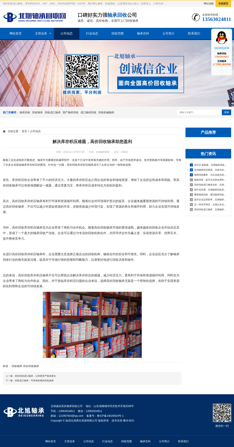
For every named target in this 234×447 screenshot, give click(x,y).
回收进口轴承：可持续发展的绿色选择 (34, 380)
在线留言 (223, 3)
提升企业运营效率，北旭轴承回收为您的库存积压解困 (208, 199)
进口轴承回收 (88, 112)
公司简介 (168, 33)
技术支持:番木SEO (123, 420)
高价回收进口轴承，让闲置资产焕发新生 (35, 376)
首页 (24, 131)
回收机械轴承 (106, 112)
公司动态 (66, 33)
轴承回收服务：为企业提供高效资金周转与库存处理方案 (208, 174)
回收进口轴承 (53, 112)
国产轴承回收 (71, 112)
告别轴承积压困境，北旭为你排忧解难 (208, 169)
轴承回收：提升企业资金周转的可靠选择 (208, 179)
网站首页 (16, 33)
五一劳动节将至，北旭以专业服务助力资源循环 (208, 204)
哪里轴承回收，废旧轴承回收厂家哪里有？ (208, 194)
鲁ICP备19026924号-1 (110, 415)
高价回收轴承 (31, 366)
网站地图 (209, 3)
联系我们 (194, 33)
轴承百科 (143, 33)
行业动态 (92, 33)
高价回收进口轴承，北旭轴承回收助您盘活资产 (208, 209)
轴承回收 (25, 112)
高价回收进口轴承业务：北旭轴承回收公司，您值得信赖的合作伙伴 (208, 184)
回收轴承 (37, 112)
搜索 (226, 112)
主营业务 (41, 33)
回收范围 (117, 33)
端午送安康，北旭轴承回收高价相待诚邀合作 (208, 189)
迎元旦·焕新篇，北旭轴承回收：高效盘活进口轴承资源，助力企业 (208, 164)
